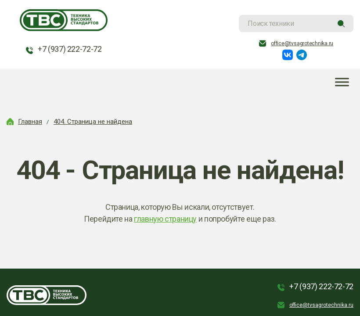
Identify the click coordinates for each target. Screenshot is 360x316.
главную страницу (165, 218)
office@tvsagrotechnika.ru (302, 43)
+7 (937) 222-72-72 (70, 49)
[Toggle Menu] (342, 82)
